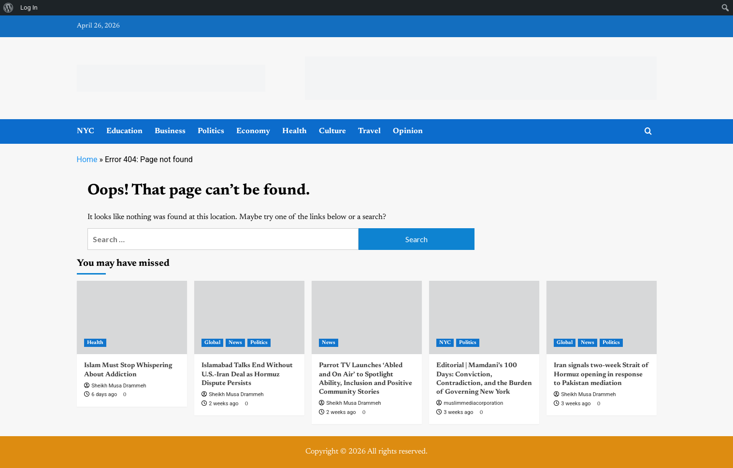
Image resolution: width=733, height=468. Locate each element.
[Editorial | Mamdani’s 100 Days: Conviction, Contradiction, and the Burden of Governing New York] (484, 317)
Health (294, 131)
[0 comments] (123, 395)
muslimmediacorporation (473, 403)
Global (212, 342)
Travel (369, 131)
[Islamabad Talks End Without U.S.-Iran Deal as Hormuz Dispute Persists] (249, 317)
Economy (253, 131)
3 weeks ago (458, 412)
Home (87, 159)
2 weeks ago (223, 403)
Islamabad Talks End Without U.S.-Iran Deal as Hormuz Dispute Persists (247, 374)
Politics (211, 131)
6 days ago (104, 394)
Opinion (408, 131)
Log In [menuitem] (29, 7)
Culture (332, 131)
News (235, 342)
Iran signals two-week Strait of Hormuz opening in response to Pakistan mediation (601, 374)
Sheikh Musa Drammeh (118, 386)
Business (170, 131)
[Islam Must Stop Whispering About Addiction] (132, 317)
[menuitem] (8, 7)
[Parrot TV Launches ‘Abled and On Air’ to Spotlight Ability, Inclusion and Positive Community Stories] (367, 317)
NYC (85, 131)
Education (124, 131)
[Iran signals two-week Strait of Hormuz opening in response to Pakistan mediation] (601, 317)
